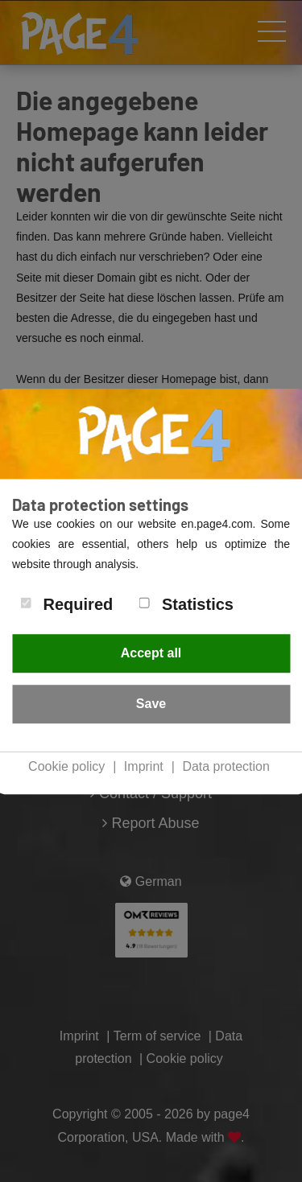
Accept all (151, 653)
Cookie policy (66, 766)
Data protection (226, 766)
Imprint (143, 766)
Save (151, 703)
